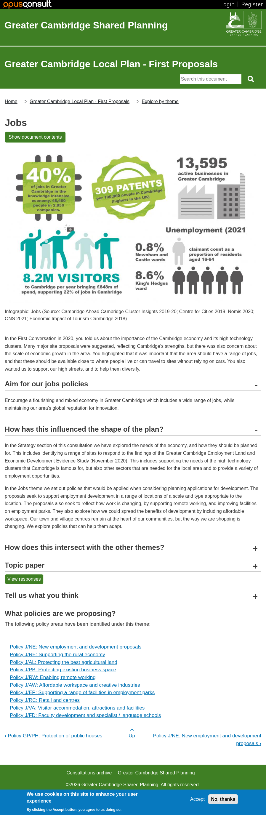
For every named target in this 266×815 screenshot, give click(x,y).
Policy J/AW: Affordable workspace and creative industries (75, 685)
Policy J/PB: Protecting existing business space (63, 670)
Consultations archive (89, 772)
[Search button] (251, 79)
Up (132, 736)
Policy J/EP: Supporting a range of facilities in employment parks (82, 692)
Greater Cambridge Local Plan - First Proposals (79, 101)
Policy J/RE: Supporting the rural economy (57, 654)
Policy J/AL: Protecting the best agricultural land (63, 662)
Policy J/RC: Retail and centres (45, 700)
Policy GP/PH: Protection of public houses (53, 736)
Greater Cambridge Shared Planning (86, 25)
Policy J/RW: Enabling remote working (53, 677)
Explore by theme (160, 101)
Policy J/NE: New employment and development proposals (76, 647)
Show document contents (35, 137)
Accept (197, 799)
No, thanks (223, 799)
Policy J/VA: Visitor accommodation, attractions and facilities (77, 708)
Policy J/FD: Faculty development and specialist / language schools (85, 715)
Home (11, 101)
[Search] (210, 79)
